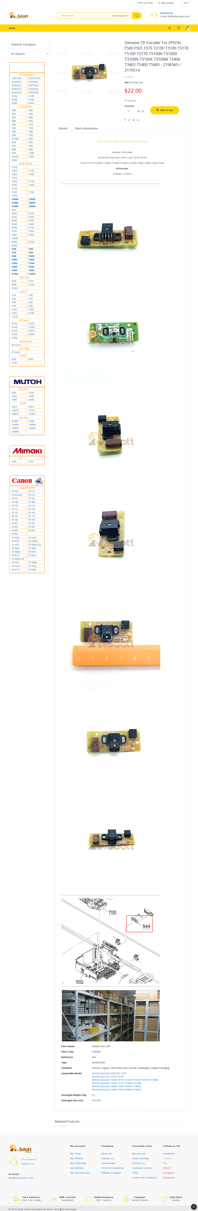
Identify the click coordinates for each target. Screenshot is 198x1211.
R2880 (14, 104)
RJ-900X (15, 421)
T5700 (14, 189)
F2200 (14, 217)
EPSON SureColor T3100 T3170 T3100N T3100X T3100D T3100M (125, 1080)
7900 (31, 136)
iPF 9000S (33, 563)
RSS (165, 1163)
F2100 (31, 214)
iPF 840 (32, 531)
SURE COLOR (25, 164)
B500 (31, 360)
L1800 (31, 310)
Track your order (145, 2)
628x (14, 393)
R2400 (31, 100)
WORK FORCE (25, 342)
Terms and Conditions (144, 1178)
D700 (31, 281)
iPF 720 (15, 509)
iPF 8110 (15, 556)
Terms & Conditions (112, 1168)
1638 (31, 462)
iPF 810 (15, 524)
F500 (14, 210)
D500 (14, 281)
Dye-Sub (23, 418)
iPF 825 (32, 527)
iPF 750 (32, 509)
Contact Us (166, 13)
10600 (14, 160)
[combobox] (82, 16)
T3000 (14, 171)
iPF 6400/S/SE (35, 545)
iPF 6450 (15, 549)
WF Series (16, 345)
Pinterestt (168, 1178)
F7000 (14, 228)
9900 (14, 153)
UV (20, 458)
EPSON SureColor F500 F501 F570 (109, 1074)
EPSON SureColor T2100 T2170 (108, 1077)
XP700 (14, 335)
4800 (31, 118)
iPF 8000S (16, 552)
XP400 (31, 328)
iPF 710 (32, 506)
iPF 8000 (32, 549)
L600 (31, 303)
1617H (31, 411)
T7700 (14, 196)
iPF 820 (15, 527)
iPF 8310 (32, 556)
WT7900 (15, 139)
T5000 (14, 182)
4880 (14, 121)
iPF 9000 (15, 563)
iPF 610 (32, 495)
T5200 (14, 185)
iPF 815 (32, 524)
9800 (31, 146)
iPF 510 (32, 492)
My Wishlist (76, 1159)
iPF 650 (15, 499)
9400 (31, 139)
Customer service (142, 1168)
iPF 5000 (15, 538)
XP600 (31, 331)
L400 (31, 299)
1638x (14, 400)
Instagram (169, 1173)
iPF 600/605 (17, 495)
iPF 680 (15, 502)
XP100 (14, 324)
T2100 (14, 168)
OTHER (22, 356)
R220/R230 (16, 82)
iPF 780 (15, 520)
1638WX (32, 425)
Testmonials (108, 1163)
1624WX (15, 425)
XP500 (14, 331)
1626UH (15, 411)
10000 (31, 157)
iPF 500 (15, 492)
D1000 (31, 285)
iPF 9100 (32, 566)
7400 (14, 125)
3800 (14, 111)
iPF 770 (32, 517)
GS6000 (15, 157)
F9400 (31, 235)
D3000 (14, 288)
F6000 (14, 221)
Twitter (167, 1159)
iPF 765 (15, 517)
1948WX (32, 428)
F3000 (31, 217)
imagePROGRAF (27, 488)
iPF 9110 (15, 570)
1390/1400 (16, 79)
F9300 (14, 235)
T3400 (31, 175)
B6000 (14, 242)
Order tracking (140, 1159)
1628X (31, 421)
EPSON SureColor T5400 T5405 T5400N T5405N (116, 1090)
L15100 (15, 317)
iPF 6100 (15, 541)
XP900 (14, 338)
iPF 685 (32, 502)
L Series (23, 292)
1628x (31, 396)
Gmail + (167, 1168)
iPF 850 (15, 534)
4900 (31, 121)
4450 (14, 118)
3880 (31, 111)
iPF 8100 (32, 552)
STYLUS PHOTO (27, 75)
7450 (31, 125)
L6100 (14, 313)
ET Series (16, 352)
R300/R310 (16, 89)
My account (139, 1154)
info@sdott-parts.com (21, 1178)
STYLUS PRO (25, 107)
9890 (31, 150)
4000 (14, 114)
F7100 (31, 228)
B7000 (31, 242)
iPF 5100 (32, 538)
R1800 (14, 96)
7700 (31, 128)
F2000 (14, 214)
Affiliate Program (111, 1173)
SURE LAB (24, 278)
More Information (88, 129)
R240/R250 (33, 82)
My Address (77, 1168)
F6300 (14, 224)
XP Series (24, 320)
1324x (31, 393)
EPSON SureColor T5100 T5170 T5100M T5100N (116, 1083)
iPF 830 (15, 531)
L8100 (31, 313)
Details (63, 129)
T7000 (14, 192)
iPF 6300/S (33, 541)
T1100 (14, 363)
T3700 (14, 178)
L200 (31, 296)
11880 (31, 153)
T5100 (31, 182)
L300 (14, 299)
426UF (14, 407)
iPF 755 (15, 513)
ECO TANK (24, 349)
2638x (31, 400)
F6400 (31, 224)
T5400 (31, 185)
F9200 (31, 232)
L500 (14, 303)
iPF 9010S (16, 566)
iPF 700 (15, 506)
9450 (14, 143)
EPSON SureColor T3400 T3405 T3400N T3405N (116, 1087)
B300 (14, 360)
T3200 (14, 175)
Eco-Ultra (24, 389)
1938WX (15, 428)
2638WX (15, 432)
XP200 (31, 324)
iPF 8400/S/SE (18, 559)
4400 (31, 114)
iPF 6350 (15, 545)
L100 (14, 296)
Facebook (168, 1154)
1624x (14, 396)
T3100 (31, 171)
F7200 (14, 232)
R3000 (31, 104)
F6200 (31, 221)
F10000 (15, 239)
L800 (31, 306)
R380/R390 (33, 93)
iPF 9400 (32, 570)
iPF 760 (32, 513)
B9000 (14, 246)
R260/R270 (16, 86)
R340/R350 (16, 93)
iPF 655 (32, 499)
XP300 (14, 328)
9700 (14, 146)
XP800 (31, 335)
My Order (75, 1154)
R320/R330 (33, 89)
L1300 (14, 310)
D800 (14, 285)
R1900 (31, 96)
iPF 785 (32, 520)
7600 (14, 128)
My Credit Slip (78, 1163)
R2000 (14, 100)
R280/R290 (33, 86)
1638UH (15, 414)
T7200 (31, 192)
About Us (106, 1154)
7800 (14, 132)
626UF (31, 407)
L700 (14, 306)
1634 (14, 462)
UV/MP (22, 404)
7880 (31, 132)
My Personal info (80, 1173)
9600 (31, 143)
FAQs (135, 1173)
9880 (14, 150)
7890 (14, 136)
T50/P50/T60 (34, 79)
